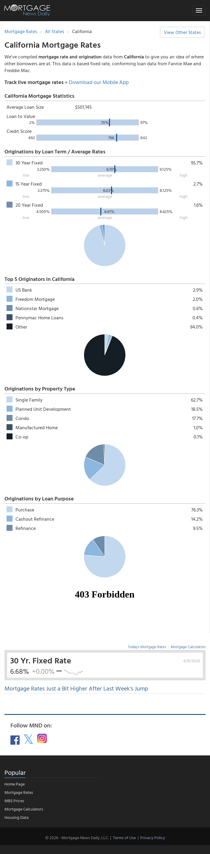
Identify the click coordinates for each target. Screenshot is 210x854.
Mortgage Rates (20, 31)
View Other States (182, 32)
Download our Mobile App (99, 82)
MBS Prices (14, 800)
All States (54, 31)
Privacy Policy (152, 837)
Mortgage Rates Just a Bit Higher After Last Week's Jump (76, 688)
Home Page (14, 784)
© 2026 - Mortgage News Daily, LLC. (76, 837)
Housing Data (16, 817)
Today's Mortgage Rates (147, 647)
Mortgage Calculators (188, 647)
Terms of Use (124, 837)
